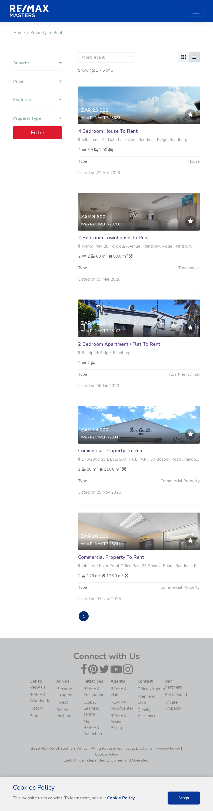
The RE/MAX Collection (93, 728)
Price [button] (37, 81)
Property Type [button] (37, 118)
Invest (62, 702)
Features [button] (37, 99)
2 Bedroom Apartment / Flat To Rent (119, 367)
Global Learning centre (91, 708)
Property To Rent (46, 32)
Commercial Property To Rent (111, 474)
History (36, 708)
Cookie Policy (106, 754)
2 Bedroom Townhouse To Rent (113, 261)
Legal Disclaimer (139, 748)
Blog (33, 716)
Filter (38, 132)
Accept (183, 798)
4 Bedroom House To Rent (108, 131)
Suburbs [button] (37, 63)
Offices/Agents (151, 689)
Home (19, 32)
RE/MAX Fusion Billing (118, 722)
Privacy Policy (168, 748)
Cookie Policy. (121, 798)
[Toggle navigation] (196, 11)
